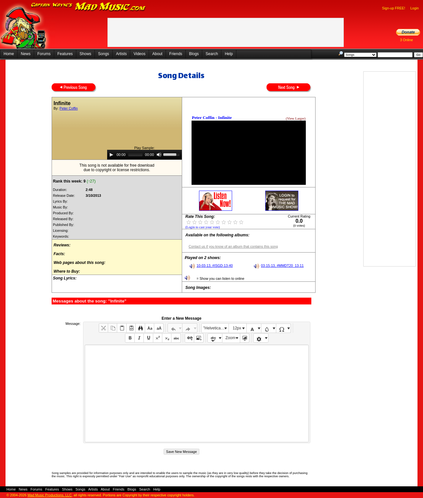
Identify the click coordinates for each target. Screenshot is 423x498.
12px (237, 328)
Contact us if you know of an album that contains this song (233, 246)
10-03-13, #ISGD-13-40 (215, 265)
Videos (139, 54)
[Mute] (159, 154)
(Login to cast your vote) (202, 227)
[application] (144, 155)
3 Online (406, 40)
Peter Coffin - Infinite (212, 117)
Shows (85, 54)
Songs (103, 54)
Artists (121, 54)
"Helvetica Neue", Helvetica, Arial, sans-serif (216, 328)
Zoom (231, 338)
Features (65, 54)
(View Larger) (295, 118)
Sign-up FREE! (393, 8)
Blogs (194, 54)
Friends (175, 54)
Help (229, 54)
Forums (44, 54)
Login (414, 8)
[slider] (135, 154)
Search (211, 54)
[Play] (111, 154)
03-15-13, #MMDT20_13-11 (282, 265)
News (26, 54)
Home (9, 54)
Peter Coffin (68, 108)
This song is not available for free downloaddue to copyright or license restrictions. (117, 167)
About (157, 54)
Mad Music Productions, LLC (50, 495)
